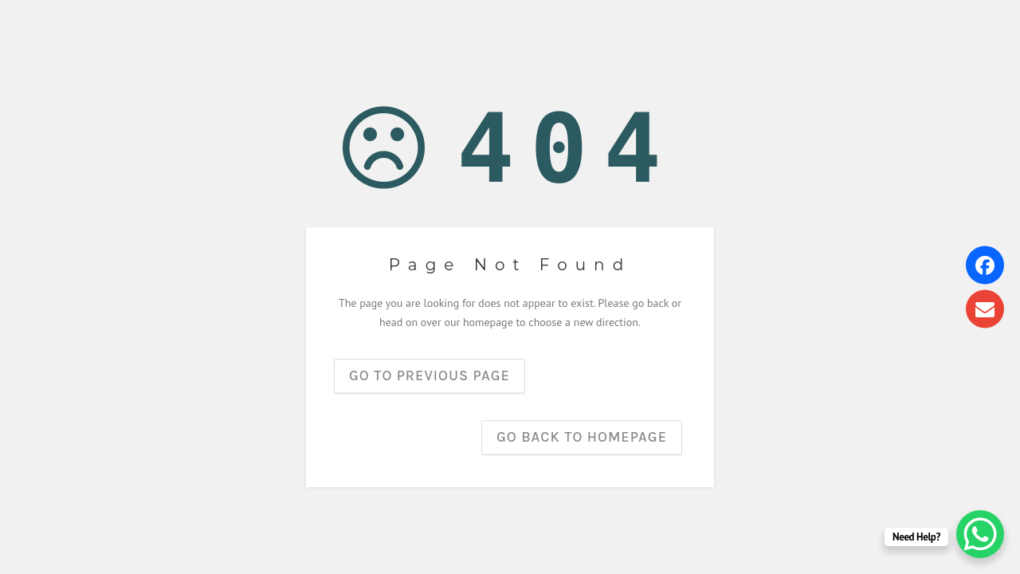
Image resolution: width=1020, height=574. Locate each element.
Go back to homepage (581, 437)
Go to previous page (429, 375)
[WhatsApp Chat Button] (980, 534)
